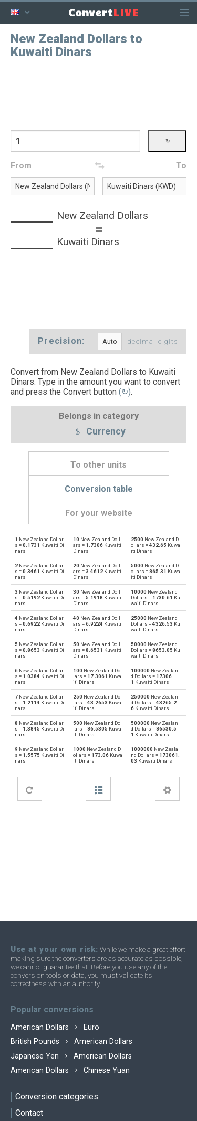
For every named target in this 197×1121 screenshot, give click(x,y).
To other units (98, 465)
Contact (29, 1113)
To (181, 166)
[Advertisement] (99, 93)
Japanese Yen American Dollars (71, 1056)
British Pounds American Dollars (71, 1041)
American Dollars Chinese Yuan (70, 1070)
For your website (98, 513)
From (21, 166)
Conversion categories (56, 1097)
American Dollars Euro (55, 1027)
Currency (98, 432)
